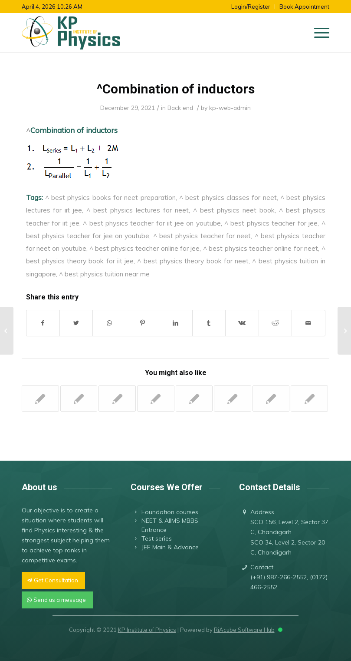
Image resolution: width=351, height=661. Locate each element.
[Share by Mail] (308, 323)
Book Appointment (304, 6)
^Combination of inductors (176, 88)
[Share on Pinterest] (142, 323)
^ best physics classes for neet (228, 197)
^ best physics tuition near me (104, 273)
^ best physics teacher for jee (271, 223)
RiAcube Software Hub (244, 629)
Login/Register (250, 6)
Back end (180, 107)
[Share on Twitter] (76, 323)
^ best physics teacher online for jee (144, 248)
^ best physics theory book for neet (193, 260)
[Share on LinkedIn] (175, 323)
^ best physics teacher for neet (202, 235)
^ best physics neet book (234, 210)
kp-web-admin (230, 107)
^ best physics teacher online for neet (260, 248)
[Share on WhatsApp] (109, 323)
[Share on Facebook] (42, 323)
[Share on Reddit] (275, 323)
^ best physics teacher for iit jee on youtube (151, 223)
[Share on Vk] (242, 323)
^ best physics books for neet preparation (110, 197)
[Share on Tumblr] (209, 323)
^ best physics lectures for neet (137, 210)
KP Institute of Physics (147, 629)
